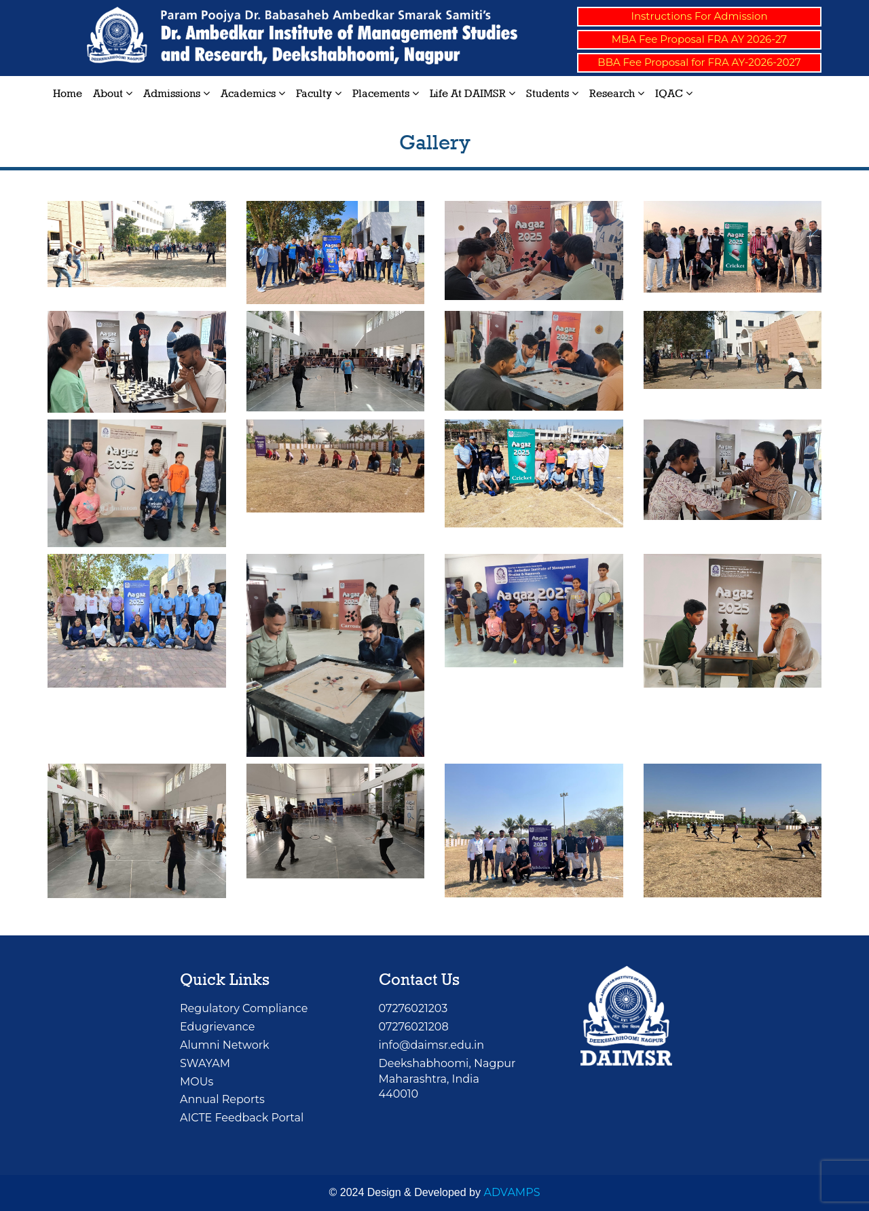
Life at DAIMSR (472, 93)
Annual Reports (222, 1099)
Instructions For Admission (699, 16)
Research (616, 93)
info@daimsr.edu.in (432, 1045)
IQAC (673, 93)
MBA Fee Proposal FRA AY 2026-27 (699, 39)
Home (67, 93)
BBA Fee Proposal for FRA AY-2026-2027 (698, 62)
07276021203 (413, 1008)
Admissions (176, 93)
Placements (385, 93)
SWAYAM (205, 1063)
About (112, 93)
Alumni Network (225, 1045)
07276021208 (414, 1026)
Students (552, 93)
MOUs (196, 1081)
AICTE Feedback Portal (241, 1117)
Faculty (318, 93)
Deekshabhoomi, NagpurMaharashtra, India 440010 (447, 1079)
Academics (253, 93)
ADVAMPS (511, 1192)
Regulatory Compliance (244, 1008)
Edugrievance (217, 1026)
